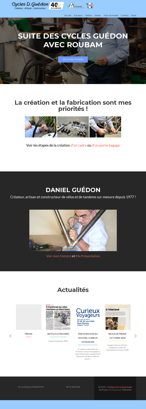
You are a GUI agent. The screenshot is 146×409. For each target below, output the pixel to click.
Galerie (88, 15)
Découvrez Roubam (73, 59)
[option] (73, 334)
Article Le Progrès (58, 333)
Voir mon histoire (58, 256)
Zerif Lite (103, 389)
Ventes (97, 15)
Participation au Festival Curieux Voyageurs (88, 337)
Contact (124, 15)
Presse (28, 333)
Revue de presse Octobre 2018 (117, 335)
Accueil (67, 15)
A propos (78, 15)
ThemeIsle (126, 389)
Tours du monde (110, 15)
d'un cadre (79, 145)
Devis (133, 15)
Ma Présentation (88, 256)
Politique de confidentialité (119, 387)
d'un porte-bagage (106, 145)
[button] (11, 336)
